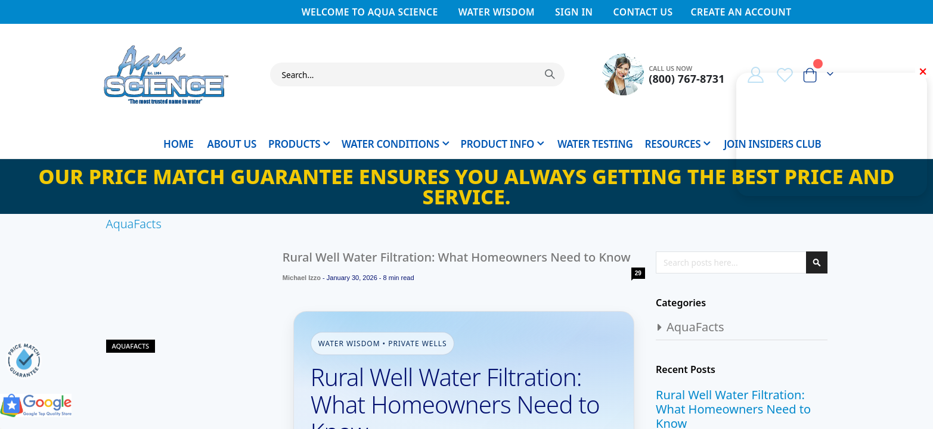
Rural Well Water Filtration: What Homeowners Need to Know (456, 257)
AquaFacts (131, 345)
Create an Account (740, 11)
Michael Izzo (301, 277)
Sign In (574, 11)
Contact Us (643, 11)
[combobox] (417, 74)
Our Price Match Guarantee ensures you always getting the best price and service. (467, 186)
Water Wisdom (496, 11)
